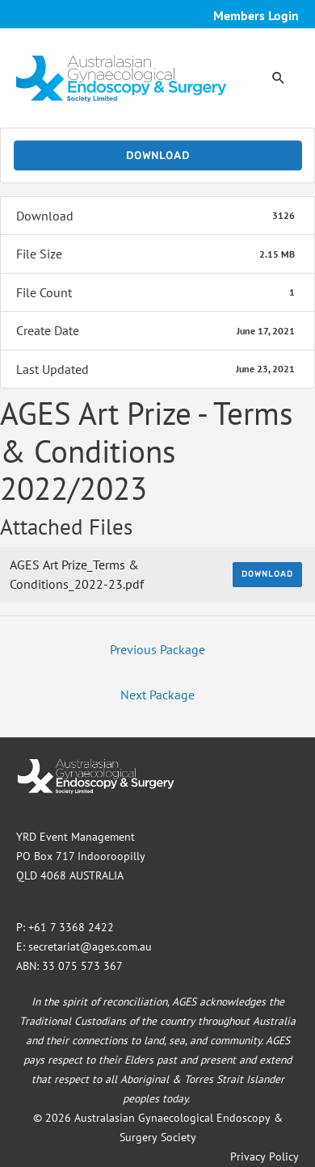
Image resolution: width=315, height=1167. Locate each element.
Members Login (256, 15)
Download (158, 155)
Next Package (157, 694)
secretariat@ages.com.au (90, 946)
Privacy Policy (264, 1156)
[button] (279, 77)
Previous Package (157, 649)
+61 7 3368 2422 (71, 927)
